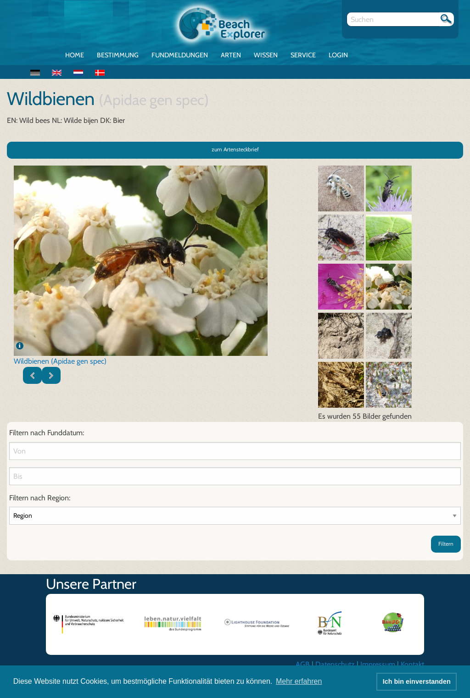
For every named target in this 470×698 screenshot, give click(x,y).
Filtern (445, 543)
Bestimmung (118, 55)
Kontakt (412, 664)
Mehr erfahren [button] (299, 681)
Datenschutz (335, 664)
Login (338, 55)
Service (303, 55)
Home (74, 55)
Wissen (266, 55)
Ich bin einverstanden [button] (417, 681)
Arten (231, 55)
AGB (303, 664)
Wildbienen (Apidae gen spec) (60, 361)
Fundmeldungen (179, 55)
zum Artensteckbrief (235, 149)
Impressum (377, 664)
